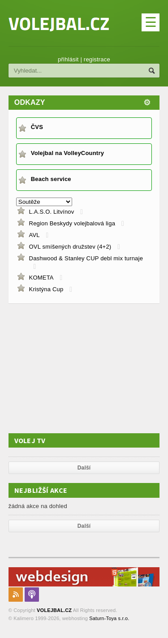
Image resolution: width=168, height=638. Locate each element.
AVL (34, 235)
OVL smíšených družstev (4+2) (70, 246)
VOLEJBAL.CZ (54, 610)
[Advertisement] (76, 368)
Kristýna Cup (46, 289)
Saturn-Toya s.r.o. (109, 618)
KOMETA (41, 277)
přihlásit (68, 59)
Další (84, 468)
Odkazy (29, 102)
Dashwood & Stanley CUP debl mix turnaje (86, 258)
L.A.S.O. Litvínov (51, 211)
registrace (97, 59)
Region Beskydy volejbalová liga (72, 223)
